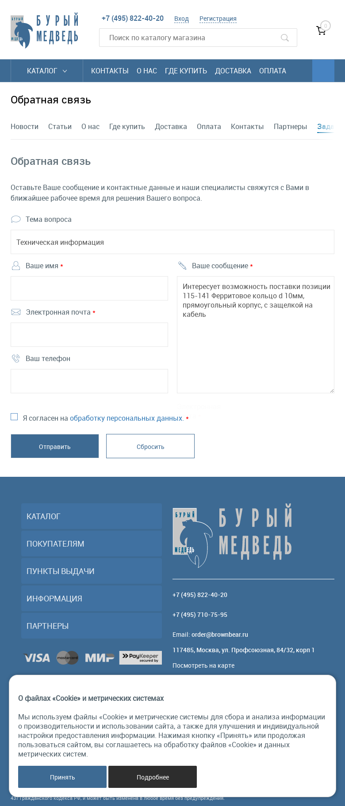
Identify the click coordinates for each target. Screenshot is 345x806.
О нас (147, 71)
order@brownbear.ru (220, 634)
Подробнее (153, 777)
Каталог (47, 71)
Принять (62, 777)
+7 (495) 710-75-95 (199, 614)
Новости (24, 126)
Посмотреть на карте (203, 665)
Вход (181, 18)
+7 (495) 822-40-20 (133, 18)
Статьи (60, 126)
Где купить (186, 71)
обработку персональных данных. (127, 418)
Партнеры (290, 126)
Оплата (272, 71)
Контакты (110, 71)
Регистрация (218, 18)
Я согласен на (106, 418)
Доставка (233, 71)
